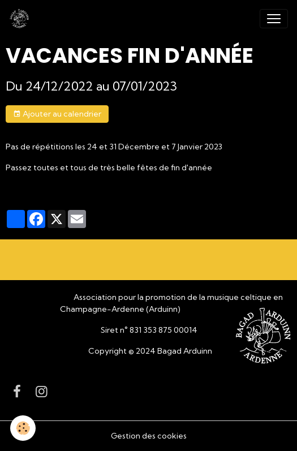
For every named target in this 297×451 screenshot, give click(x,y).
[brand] (21, 18)
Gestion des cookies (149, 436)
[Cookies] (23, 428)
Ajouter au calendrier (57, 114)
